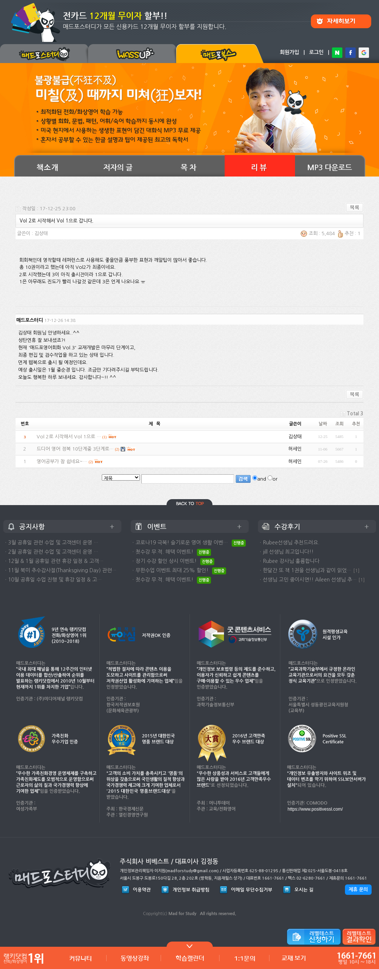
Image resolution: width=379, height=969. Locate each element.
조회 (339, 424)
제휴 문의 (358, 889)
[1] (356, 570)
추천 (356, 424)
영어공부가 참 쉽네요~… (62, 461)
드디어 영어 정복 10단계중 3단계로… (75, 448)
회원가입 (289, 52)
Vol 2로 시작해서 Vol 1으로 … (69, 436)
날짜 (323, 424)
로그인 (316, 52)
